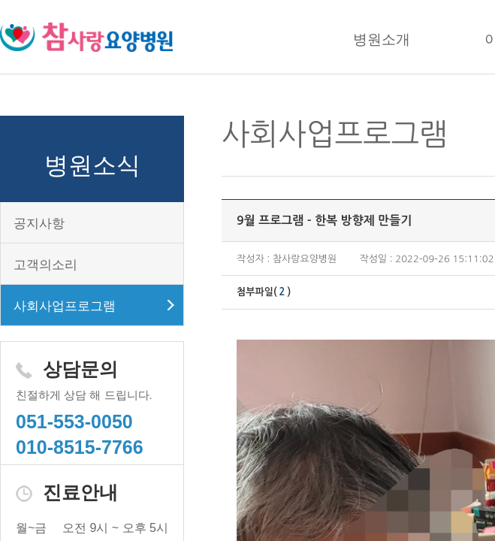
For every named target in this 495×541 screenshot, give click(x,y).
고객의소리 (45, 265)
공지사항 (39, 223)
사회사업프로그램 (65, 306)
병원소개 (381, 39)
